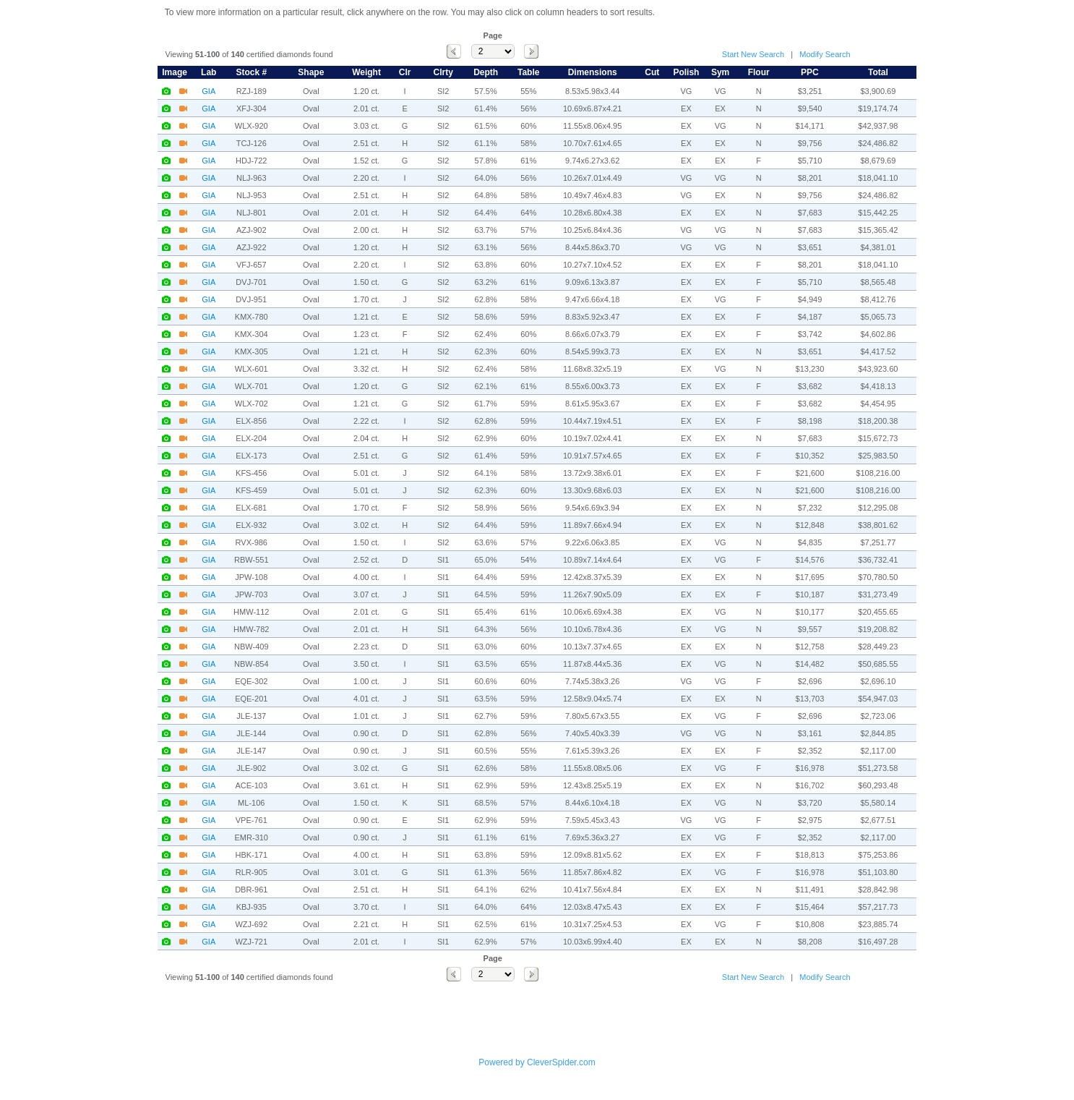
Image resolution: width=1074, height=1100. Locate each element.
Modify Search (824, 54)
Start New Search (753, 54)
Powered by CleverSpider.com (536, 1062)
